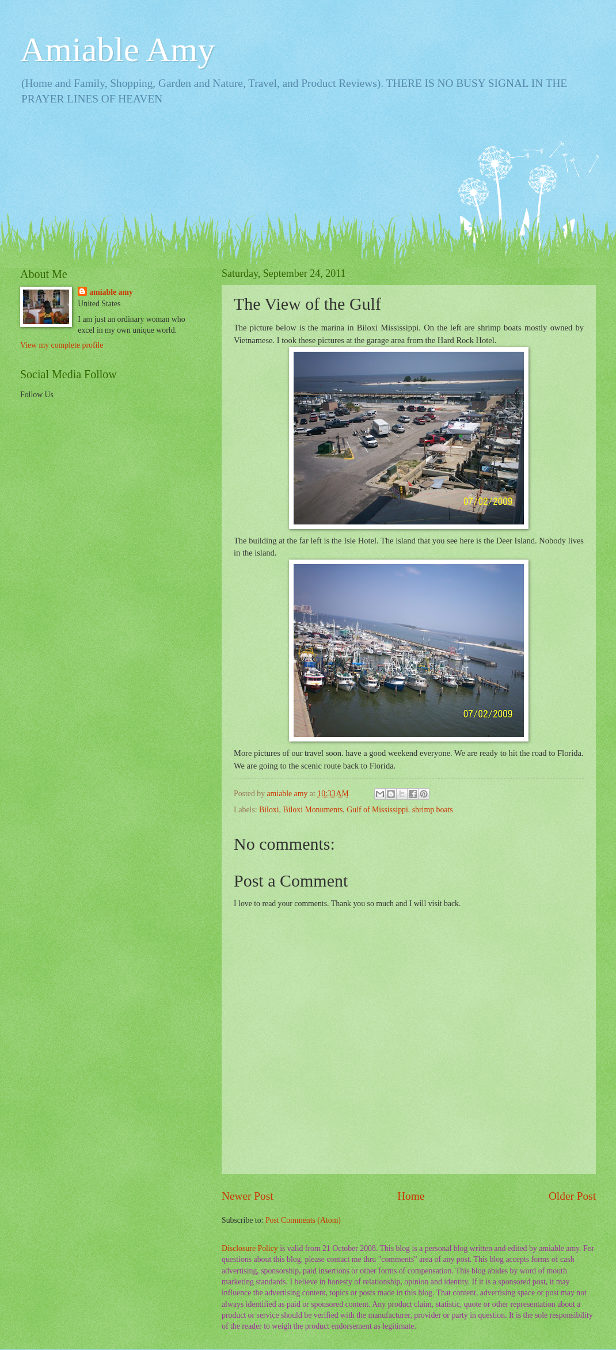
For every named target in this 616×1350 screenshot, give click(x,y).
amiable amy (111, 292)
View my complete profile (61, 345)
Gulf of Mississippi (377, 809)
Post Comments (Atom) (303, 1220)
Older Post (572, 1196)
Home (410, 1196)
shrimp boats (432, 809)
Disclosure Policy (250, 1248)
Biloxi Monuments (313, 809)
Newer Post (247, 1196)
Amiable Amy (117, 50)
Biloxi (269, 809)
